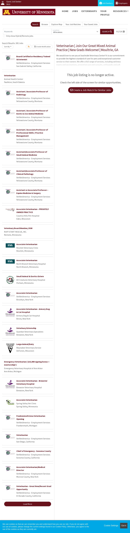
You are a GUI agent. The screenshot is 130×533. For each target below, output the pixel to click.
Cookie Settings (111, 525)
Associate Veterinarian (26, 244)
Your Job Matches (73, 24)
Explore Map (56, 24)
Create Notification (42, 46)
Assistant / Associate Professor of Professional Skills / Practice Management (32, 132)
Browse (45, 24)
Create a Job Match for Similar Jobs (90, 90)
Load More (27, 504)
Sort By (7, 46)
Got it (123, 525)
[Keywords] (27, 31)
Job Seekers (106, 3)
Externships (89, 11)
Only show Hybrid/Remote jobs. (20, 36)
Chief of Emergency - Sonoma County (33, 451)
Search (35, 24)
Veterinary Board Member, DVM (18, 228)
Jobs (75, 11)
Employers (121, 3)
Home (65, 11)
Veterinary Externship (26, 328)
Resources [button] (120, 11)
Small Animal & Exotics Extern (30, 276)
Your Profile (105, 13)
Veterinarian (9, 75)
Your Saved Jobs (91, 24)
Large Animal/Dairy (25, 344)
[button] (120, 31)
